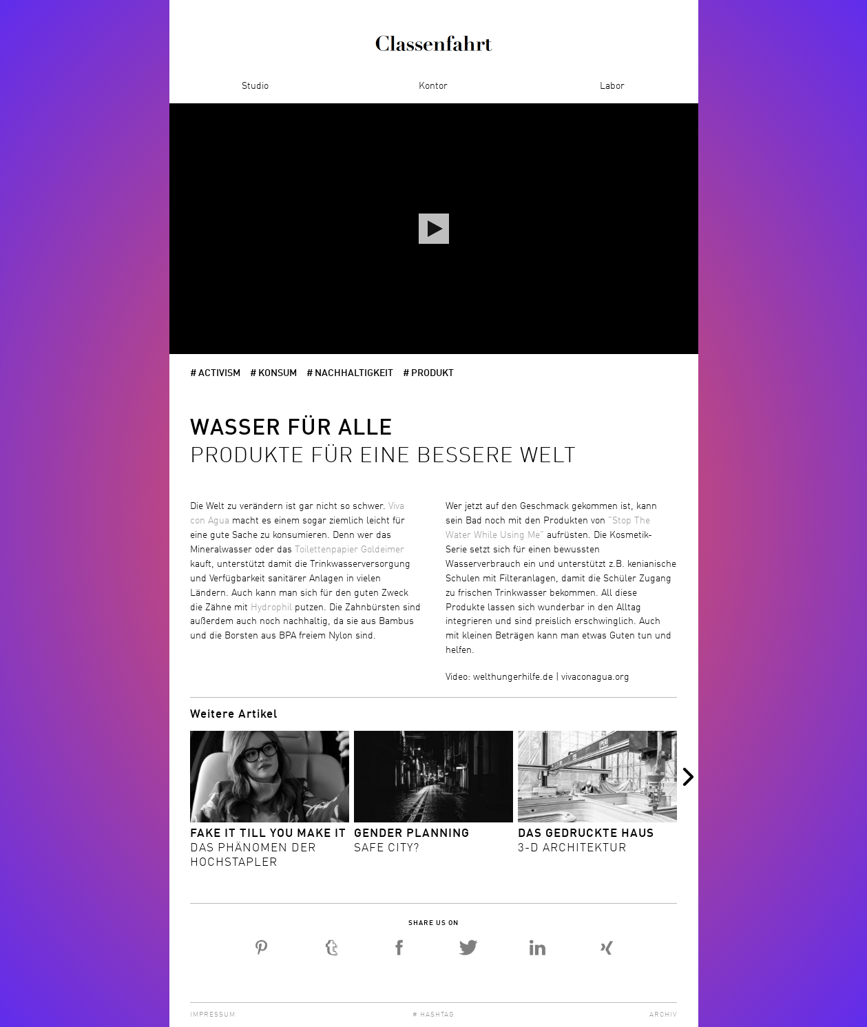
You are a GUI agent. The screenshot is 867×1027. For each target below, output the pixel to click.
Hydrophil (273, 607)
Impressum (213, 1014)
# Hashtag (433, 1014)
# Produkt (428, 373)
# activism (215, 373)
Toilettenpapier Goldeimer (349, 549)
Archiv (663, 1014)
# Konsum (273, 373)
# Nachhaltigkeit (349, 373)
